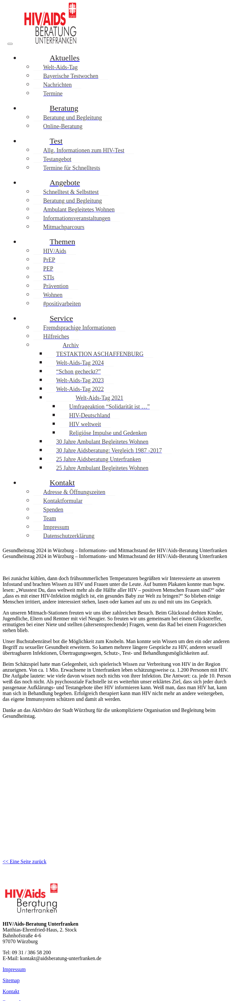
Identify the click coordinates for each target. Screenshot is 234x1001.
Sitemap (11, 980)
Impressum (14, 969)
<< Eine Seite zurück (24, 861)
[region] (117, 783)
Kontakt (11, 991)
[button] (117, 821)
